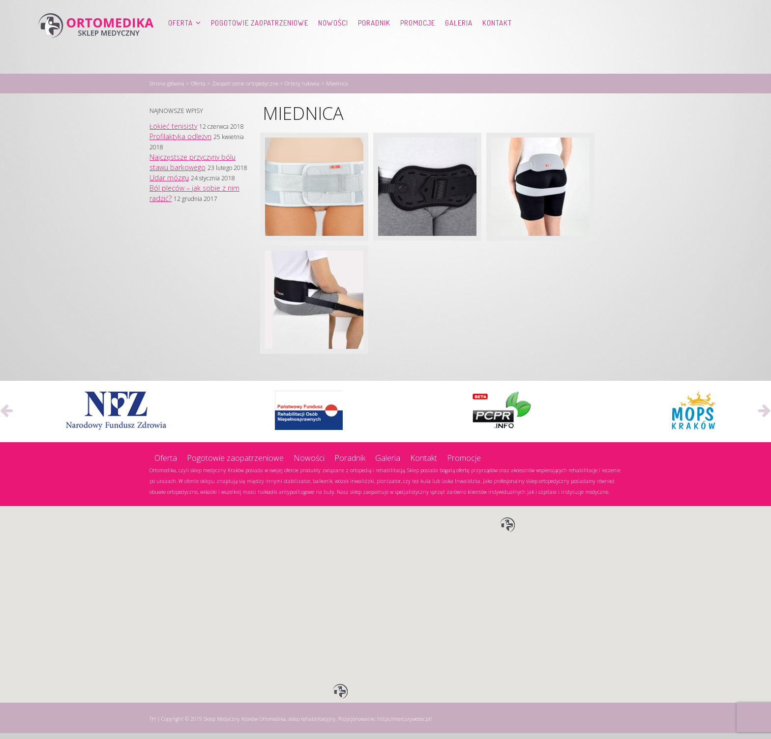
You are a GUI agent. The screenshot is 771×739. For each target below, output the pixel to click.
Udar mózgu (169, 183)
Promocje (417, 42)
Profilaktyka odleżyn (180, 142)
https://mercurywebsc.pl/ (404, 724)
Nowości (333, 42)
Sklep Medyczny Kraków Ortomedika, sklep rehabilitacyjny (270, 724)
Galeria (459, 42)
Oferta (180, 42)
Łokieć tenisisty (173, 132)
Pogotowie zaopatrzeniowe (259, 42)
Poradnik (374, 42)
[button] (507, 531)
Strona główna (166, 89)
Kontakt (497, 42)
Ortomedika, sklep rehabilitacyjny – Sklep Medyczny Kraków (95, 42)
